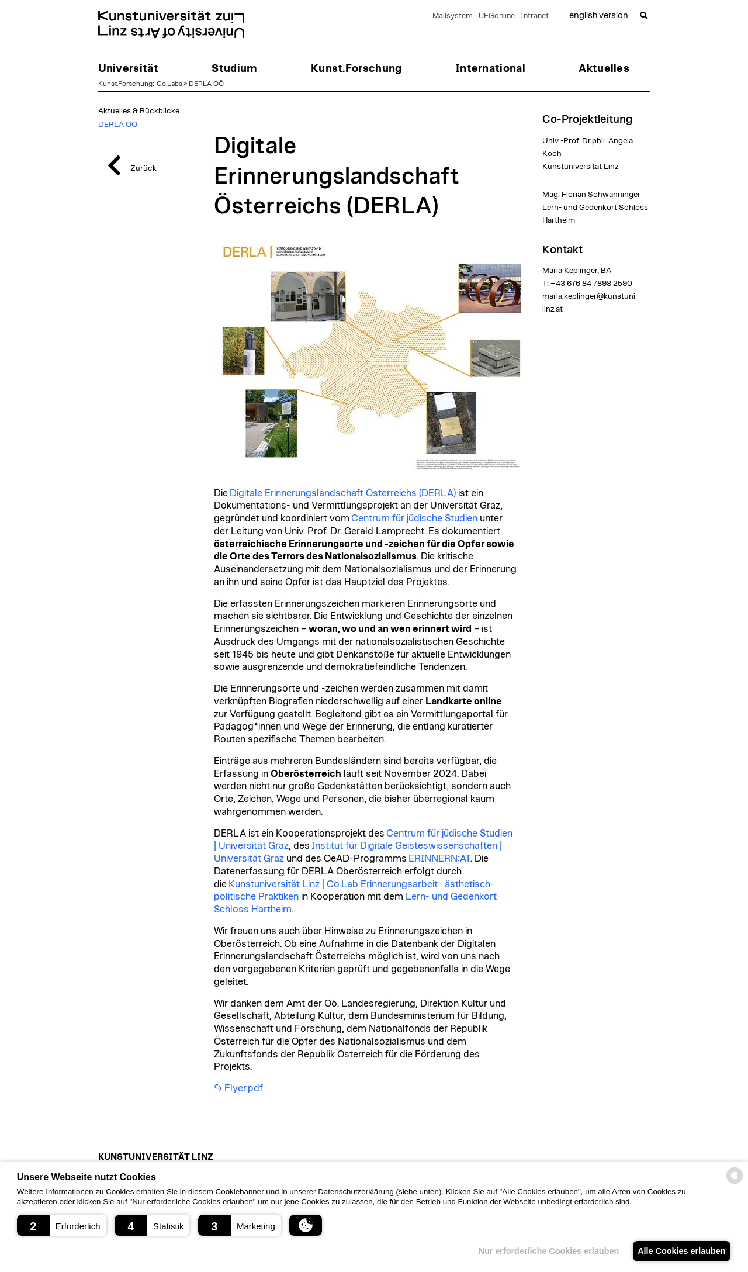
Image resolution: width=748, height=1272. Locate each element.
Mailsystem (452, 16)
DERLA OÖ (206, 83)
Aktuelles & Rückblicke (138, 111)
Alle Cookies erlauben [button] (679, 1251)
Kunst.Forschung (125, 83)
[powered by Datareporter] (734, 1183)
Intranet (535, 16)
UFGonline (497, 16)
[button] (61, 1225)
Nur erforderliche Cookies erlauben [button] (542, 1251)
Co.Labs (169, 83)
